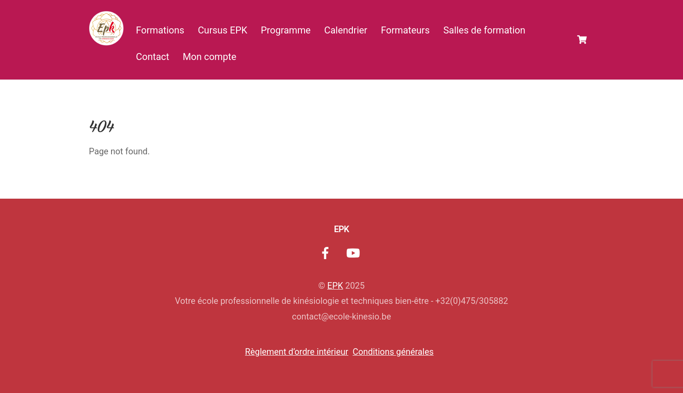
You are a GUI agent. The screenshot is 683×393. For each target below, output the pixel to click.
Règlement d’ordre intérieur (296, 352)
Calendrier (345, 30)
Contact (152, 56)
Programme (286, 30)
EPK (335, 286)
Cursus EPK (222, 30)
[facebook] (327, 253)
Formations (160, 30)
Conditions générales (393, 352)
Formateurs (405, 30)
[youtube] (354, 253)
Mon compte (210, 56)
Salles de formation (484, 30)
